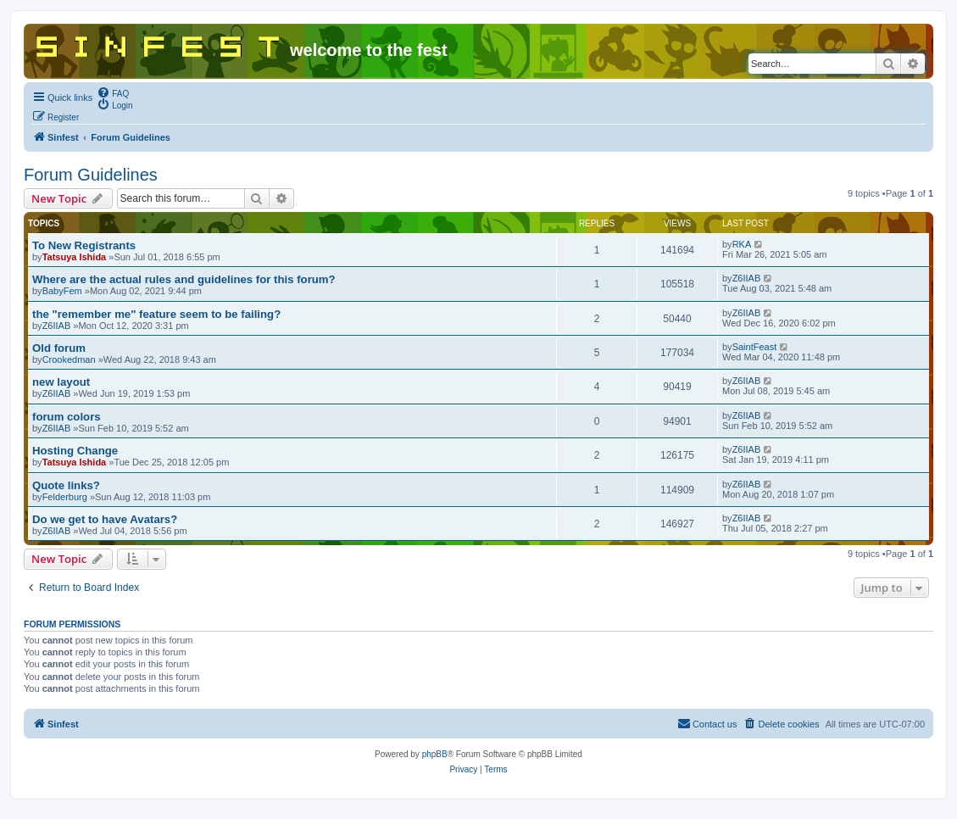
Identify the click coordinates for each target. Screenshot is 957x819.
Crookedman (69, 359)
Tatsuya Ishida (74, 257)
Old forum (59, 348)
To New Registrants (84, 245)
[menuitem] (113, 92)
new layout (61, 382)
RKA (742, 244)
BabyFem (62, 291)
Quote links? (66, 485)
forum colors (66, 416)
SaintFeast (754, 347)
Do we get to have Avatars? (104, 519)
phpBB (435, 754)
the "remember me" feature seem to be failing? (156, 314)
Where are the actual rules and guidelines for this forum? (184, 279)
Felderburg (64, 497)
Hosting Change (75, 450)
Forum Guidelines (91, 174)
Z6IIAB (746, 278)
